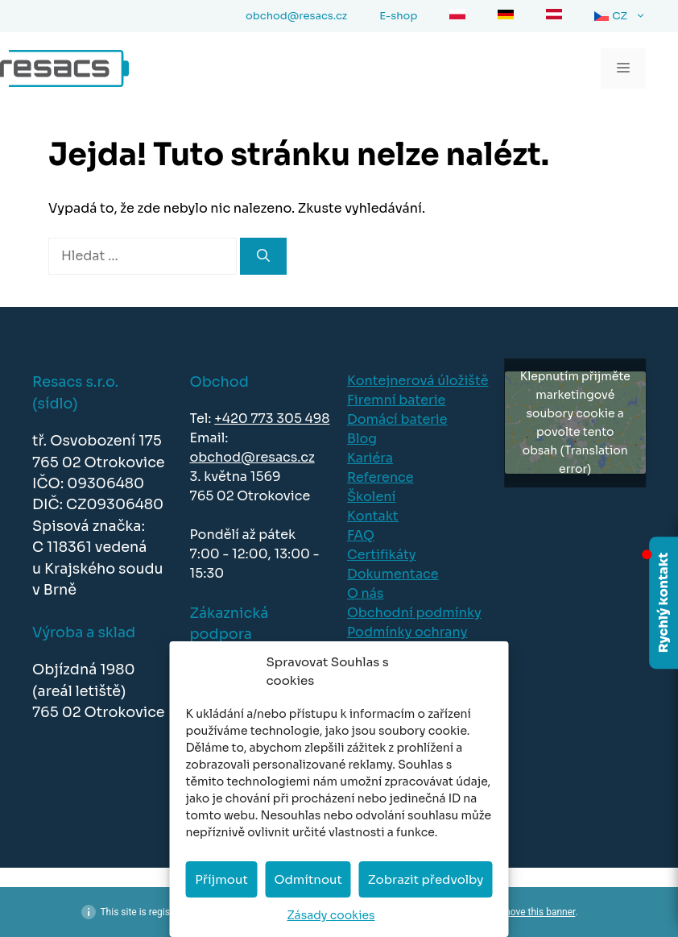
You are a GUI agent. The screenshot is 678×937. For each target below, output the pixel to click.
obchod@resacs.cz (252, 457)
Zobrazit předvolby (426, 879)
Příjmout (221, 879)
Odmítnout (307, 879)
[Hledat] (263, 256)
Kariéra (370, 458)
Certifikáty (381, 554)
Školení (371, 496)
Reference (380, 477)
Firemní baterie (396, 400)
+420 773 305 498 (271, 418)
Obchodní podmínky (414, 612)
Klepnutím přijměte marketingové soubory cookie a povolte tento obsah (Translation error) (575, 422)
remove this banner (535, 912)
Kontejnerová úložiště (417, 380)
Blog (362, 438)
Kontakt (373, 516)
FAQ (360, 535)
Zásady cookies (330, 915)
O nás (365, 593)
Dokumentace (393, 574)
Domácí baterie (397, 419)
